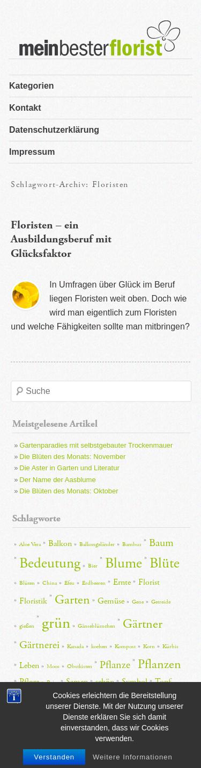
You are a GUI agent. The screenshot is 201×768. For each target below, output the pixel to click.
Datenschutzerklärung (54, 129)
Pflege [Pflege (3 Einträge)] (29, 681)
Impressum (32, 151)
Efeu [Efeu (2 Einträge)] (69, 583)
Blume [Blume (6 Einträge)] (123, 563)
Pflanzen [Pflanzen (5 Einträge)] (159, 664)
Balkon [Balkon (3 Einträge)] (60, 543)
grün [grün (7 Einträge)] (56, 623)
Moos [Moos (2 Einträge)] (53, 666)
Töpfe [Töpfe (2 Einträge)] (25, 699)
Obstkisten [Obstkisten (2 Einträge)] (79, 666)
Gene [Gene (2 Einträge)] (138, 602)
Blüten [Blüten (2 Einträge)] (27, 583)
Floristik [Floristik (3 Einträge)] (33, 601)
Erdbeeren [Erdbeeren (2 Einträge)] (94, 583)
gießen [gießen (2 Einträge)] (26, 626)
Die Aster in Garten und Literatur (69, 468)
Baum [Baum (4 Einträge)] (161, 543)
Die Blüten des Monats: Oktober (68, 491)
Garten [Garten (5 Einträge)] (72, 600)
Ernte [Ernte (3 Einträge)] (122, 582)
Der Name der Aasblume (57, 480)
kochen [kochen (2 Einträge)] (99, 646)
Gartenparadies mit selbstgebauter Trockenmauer (96, 445)
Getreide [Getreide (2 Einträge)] (160, 602)
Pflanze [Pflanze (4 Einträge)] (115, 665)
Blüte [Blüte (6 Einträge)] (165, 563)
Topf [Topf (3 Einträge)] (163, 681)
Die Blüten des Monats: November (72, 457)
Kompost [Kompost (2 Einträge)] (125, 646)
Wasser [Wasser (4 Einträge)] (54, 698)
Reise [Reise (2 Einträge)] (52, 682)
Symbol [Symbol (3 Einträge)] (134, 681)
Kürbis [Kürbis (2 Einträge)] (170, 646)
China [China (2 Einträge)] (49, 583)
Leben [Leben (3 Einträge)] (29, 665)
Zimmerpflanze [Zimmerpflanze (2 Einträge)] (121, 699)
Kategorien (31, 85)
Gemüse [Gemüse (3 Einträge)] (111, 601)
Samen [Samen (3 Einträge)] (77, 681)
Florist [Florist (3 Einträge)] (149, 582)
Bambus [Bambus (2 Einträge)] (132, 544)
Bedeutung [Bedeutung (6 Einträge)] (49, 563)
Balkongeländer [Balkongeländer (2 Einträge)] (97, 544)
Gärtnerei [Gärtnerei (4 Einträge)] (39, 645)
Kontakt (25, 107)
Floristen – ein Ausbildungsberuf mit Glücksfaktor (61, 239)
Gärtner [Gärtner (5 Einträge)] (142, 624)
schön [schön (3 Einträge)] (104, 681)
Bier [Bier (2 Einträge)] (93, 566)
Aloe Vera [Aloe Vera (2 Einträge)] (30, 544)
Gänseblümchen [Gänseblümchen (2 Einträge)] (96, 626)
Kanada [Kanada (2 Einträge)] (75, 646)
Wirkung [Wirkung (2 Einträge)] (85, 699)
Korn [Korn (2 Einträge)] (149, 646)
